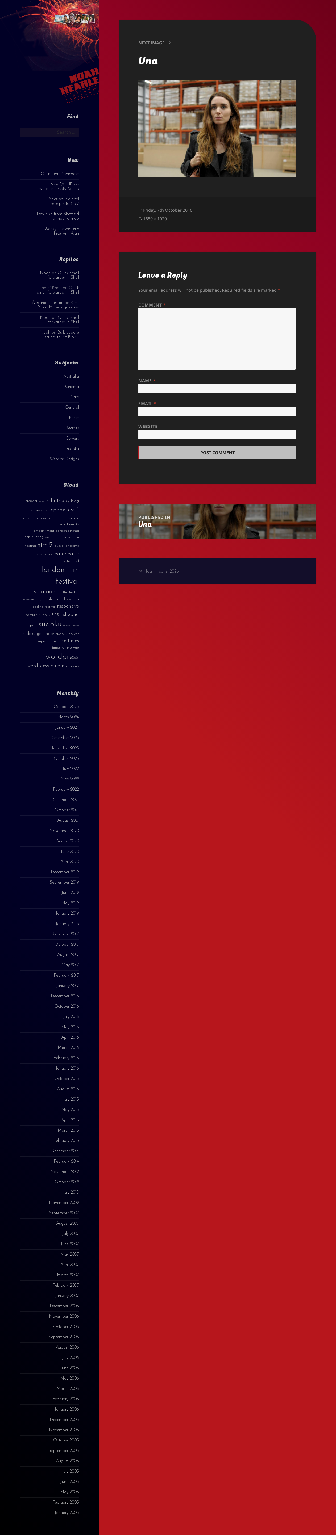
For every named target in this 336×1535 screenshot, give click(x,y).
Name (147, 381)
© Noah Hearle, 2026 (158, 571)
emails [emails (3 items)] (74, 524)
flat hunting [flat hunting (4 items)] (34, 537)
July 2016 (71, 1017)
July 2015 (71, 1099)
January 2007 (67, 1296)
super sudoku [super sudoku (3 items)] (48, 641)
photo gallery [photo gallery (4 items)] (59, 599)
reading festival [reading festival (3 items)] (43, 606)
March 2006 (68, 1389)
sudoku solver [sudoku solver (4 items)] (67, 634)
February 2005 (65, 1502)
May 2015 (70, 1110)
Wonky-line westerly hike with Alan (61, 231)
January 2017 (67, 986)
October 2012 (67, 1182)
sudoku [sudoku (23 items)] (50, 624)
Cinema (72, 387)
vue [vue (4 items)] (76, 648)
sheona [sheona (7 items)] (71, 614)
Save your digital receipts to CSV (64, 201)
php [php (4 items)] (75, 599)
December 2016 (65, 996)
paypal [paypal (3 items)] (40, 599)
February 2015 (66, 1141)
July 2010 (71, 1192)
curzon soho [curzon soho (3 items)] (32, 518)
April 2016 (70, 1038)
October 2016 (66, 1006)
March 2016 (68, 1048)
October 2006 (66, 1327)
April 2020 (69, 862)
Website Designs (64, 459)
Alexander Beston (47, 303)
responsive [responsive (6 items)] (68, 606)
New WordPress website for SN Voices (59, 186)
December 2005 (64, 1420)
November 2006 (64, 1316)
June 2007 (70, 1244)
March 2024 (68, 717)
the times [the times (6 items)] (69, 640)
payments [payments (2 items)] (28, 599)
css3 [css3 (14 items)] (73, 509)
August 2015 (68, 1089)
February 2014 (66, 1161)
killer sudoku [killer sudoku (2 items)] (44, 554)
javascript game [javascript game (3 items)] (66, 546)
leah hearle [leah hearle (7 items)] (66, 554)
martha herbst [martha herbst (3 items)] (67, 592)
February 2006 (65, 1399)
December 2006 (64, 1306)
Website (147, 426)
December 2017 (65, 934)
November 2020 (64, 831)
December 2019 (65, 872)
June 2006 (69, 1368)
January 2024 (67, 728)
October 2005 (66, 1440)
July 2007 (70, 1234)
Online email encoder (60, 174)
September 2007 (64, 1213)
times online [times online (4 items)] (62, 648)
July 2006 (70, 1358)
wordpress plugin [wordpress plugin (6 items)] (45, 666)
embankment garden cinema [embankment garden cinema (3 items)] (56, 530)
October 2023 (66, 759)
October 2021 (67, 810)
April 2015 (70, 1120)
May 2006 (69, 1378)
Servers (72, 438)
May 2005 (69, 1492)
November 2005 (64, 1430)
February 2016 (66, 1058)
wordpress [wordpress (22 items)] (62, 657)
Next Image (151, 43)
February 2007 (66, 1285)
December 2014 (65, 1151)
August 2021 (68, 821)
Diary (74, 397)
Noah (45, 273)
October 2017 (67, 945)
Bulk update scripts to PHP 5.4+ (62, 334)
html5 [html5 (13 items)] (44, 545)
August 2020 (67, 841)
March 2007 (68, 1275)
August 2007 (67, 1224)
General (72, 407)
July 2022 (71, 769)
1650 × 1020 (155, 219)
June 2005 (69, 1482)
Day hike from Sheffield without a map (58, 216)
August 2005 (67, 1461)
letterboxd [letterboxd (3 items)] (71, 561)
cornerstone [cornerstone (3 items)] (40, 510)
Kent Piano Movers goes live (58, 305)
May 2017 (70, 965)
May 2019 (70, 903)
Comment (152, 305)
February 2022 (66, 789)
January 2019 (67, 913)
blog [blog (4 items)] (75, 501)
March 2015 (68, 1131)
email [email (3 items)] (63, 524)
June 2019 (70, 893)
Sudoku (72, 449)
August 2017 (68, 955)
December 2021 (65, 800)
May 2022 (70, 779)
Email (147, 403)
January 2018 (67, 924)
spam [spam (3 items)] (33, 625)
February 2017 (66, 975)
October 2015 (66, 1079)
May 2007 (69, 1254)
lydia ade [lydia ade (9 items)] (43, 592)
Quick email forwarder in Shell (63, 275)
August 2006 (67, 1347)
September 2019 (64, 882)
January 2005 (67, 1513)
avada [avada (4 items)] (31, 501)
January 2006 (67, 1409)
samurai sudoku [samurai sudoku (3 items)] (38, 615)
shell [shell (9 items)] (57, 614)
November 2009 (64, 1203)
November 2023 (64, 748)
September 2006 (64, 1337)
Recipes (72, 428)
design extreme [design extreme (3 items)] (67, 518)
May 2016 (70, 1027)
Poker (74, 418)
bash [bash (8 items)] (43, 500)
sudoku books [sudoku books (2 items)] (71, 625)
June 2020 (70, 852)
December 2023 (64, 738)
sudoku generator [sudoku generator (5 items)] (38, 633)
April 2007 (69, 1265)
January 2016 (67, 1068)
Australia (71, 376)
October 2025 (66, 707)
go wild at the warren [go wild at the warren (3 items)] (62, 537)
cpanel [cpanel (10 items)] (59, 510)
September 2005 (64, 1451)
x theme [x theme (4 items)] (72, 666)
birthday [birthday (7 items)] (60, 500)
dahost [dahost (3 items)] (48, 518)
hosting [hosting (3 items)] (30, 546)
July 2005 (70, 1471)
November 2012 (64, 1172)
